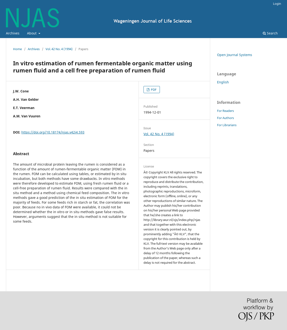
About (32, 33)
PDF (153, 89)
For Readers (225, 111)
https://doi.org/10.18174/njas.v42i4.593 (52, 132)
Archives (12, 33)
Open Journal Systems (234, 55)
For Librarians (226, 125)
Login (277, 3)
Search (270, 33)
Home (17, 49)
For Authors (225, 118)
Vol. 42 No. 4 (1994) (59, 49)
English (223, 82)
